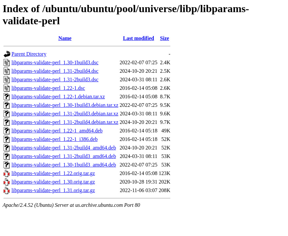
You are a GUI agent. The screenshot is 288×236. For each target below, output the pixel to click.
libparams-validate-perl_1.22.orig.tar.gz (53, 173)
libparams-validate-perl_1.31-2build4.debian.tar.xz (64, 122)
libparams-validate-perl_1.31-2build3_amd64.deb (63, 156)
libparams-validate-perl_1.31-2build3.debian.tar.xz (64, 113)
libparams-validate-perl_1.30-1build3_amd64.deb (63, 164)
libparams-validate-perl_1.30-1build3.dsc (55, 62)
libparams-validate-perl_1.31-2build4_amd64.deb (63, 147)
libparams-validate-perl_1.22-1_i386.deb (54, 139)
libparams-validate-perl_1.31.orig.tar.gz (53, 190)
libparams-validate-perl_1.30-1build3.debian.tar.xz (64, 105)
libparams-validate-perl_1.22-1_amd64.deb (56, 130)
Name (65, 38)
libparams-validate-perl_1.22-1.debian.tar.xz (58, 96)
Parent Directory (28, 54)
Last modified (138, 38)
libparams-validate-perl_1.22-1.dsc (48, 88)
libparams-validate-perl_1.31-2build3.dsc (55, 79)
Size (164, 38)
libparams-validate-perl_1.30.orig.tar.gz (53, 182)
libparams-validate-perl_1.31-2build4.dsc (55, 71)
